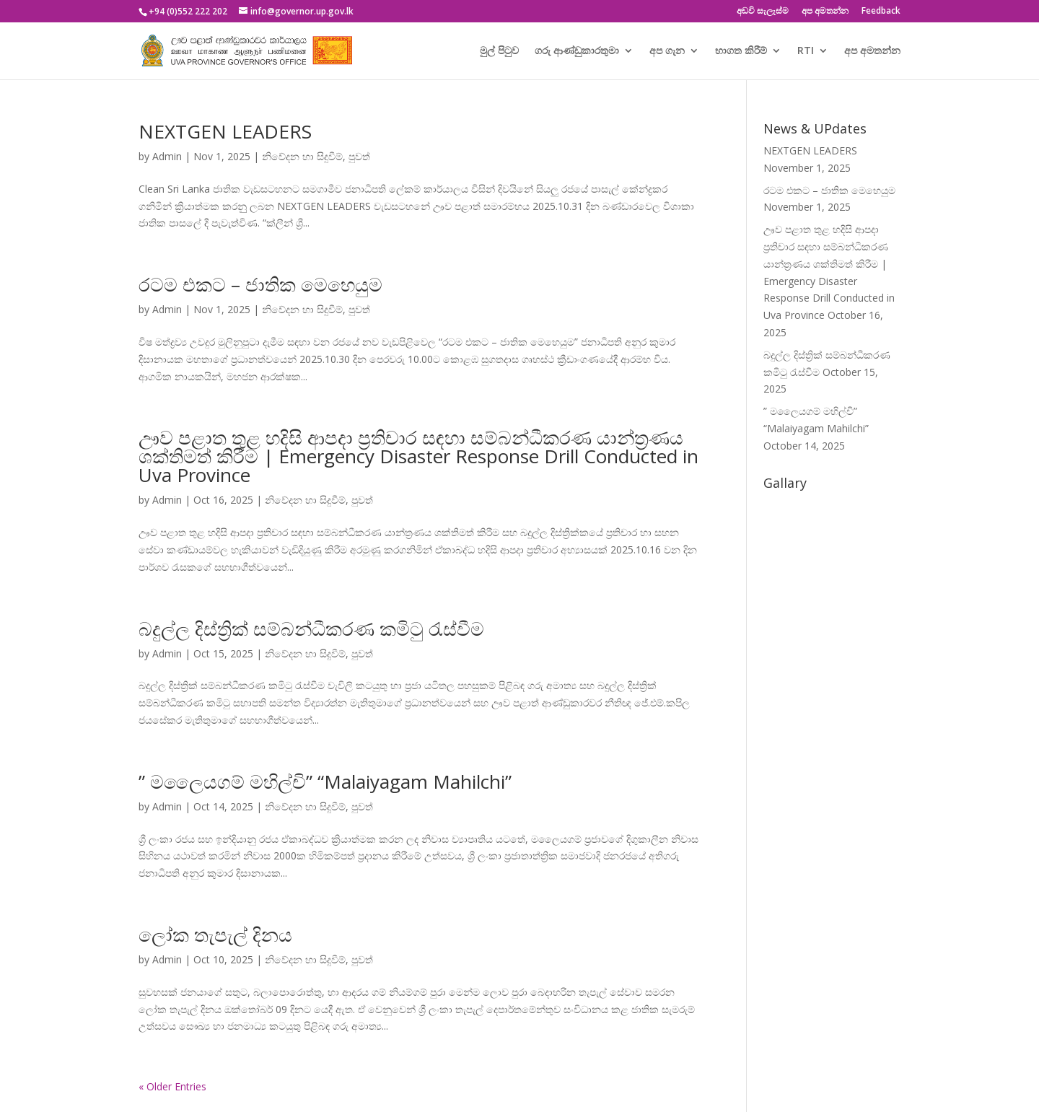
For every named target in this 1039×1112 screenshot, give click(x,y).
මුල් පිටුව (499, 51)
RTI (805, 51)
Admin (167, 156)
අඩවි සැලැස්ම (763, 11)
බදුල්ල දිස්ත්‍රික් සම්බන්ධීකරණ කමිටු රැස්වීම (311, 629)
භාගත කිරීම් (741, 51)
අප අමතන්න (825, 11)
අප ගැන (667, 51)
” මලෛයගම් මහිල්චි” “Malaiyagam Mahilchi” (325, 781)
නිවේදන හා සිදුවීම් (302, 156)
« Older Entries (172, 1086)
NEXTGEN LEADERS (225, 131)
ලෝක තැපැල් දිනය (215, 934)
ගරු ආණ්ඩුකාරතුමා (577, 51)
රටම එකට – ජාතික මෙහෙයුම (260, 284)
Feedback (881, 11)
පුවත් (359, 156)
